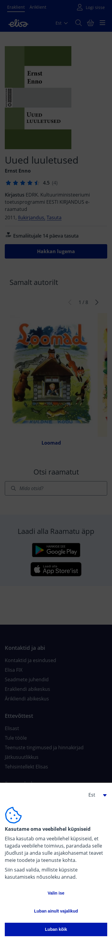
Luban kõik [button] (56, 929)
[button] (95, 795)
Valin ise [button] (55, 893)
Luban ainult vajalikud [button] (56, 911)
